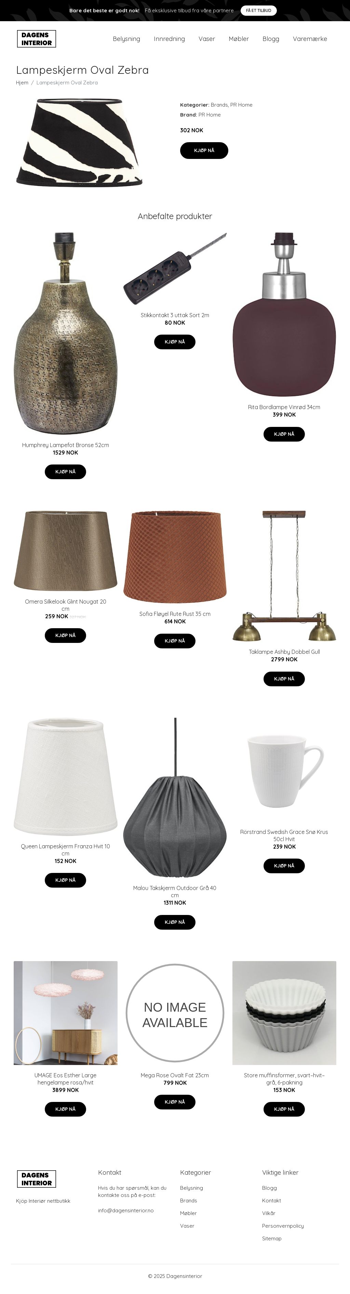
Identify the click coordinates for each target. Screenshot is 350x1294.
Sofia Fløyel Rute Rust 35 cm (175, 620)
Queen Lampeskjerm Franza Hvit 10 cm (65, 856)
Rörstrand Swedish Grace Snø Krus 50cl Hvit (284, 841)
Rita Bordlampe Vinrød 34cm (284, 412)
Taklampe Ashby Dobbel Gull (284, 658)
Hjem (22, 88)
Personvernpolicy (283, 1232)
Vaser (207, 41)
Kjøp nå (204, 156)
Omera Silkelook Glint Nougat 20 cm (65, 611)
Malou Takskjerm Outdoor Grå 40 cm (174, 897)
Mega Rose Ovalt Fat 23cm (175, 1081)
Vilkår (268, 1219)
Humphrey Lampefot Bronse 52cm (65, 450)
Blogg (270, 41)
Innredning (169, 41)
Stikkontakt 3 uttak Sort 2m (175, 321)
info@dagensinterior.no (126, 1216)
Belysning (126, 41)
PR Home (241, 110)
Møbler (239, 41)
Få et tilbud (258, 10)
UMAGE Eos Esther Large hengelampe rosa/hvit (65, 1085)
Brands (219, 110)
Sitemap (272, 1244)
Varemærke (310, 41)
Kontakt (271, 1206)
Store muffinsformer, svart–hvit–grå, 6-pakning (284, 1085)
